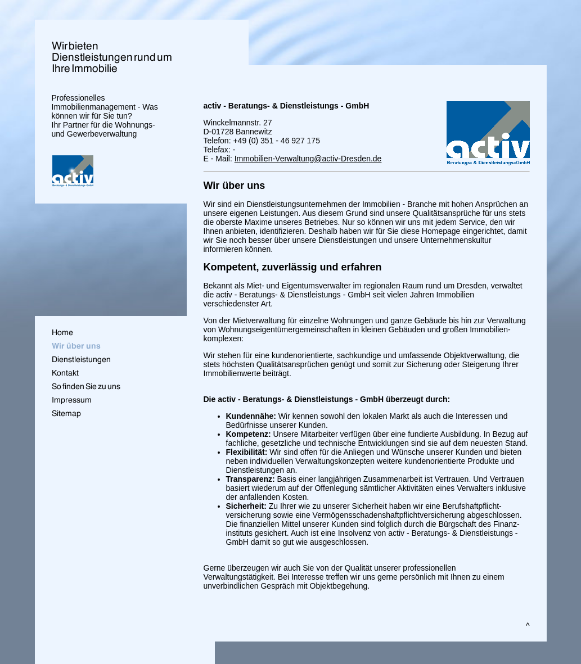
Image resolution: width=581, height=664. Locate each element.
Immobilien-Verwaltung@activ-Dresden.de (308, 158)
